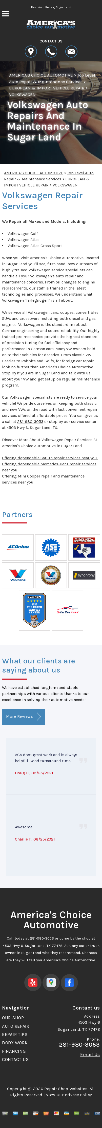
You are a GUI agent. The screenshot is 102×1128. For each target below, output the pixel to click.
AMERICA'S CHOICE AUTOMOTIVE (41, 75)
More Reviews (23, 716)
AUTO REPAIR (15, 1026)
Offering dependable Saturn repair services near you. (50, 457)
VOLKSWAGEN (22, 94)
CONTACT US (15, 1059)
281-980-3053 (30, 421)
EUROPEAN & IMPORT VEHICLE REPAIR (46, 87)
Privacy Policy (78, 1094)
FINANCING (14, 1051)
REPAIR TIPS (15, 1034)
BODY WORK (15, 1043)
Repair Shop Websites (66, 1088)
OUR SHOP (13, 1018)
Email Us (90, 1054)
